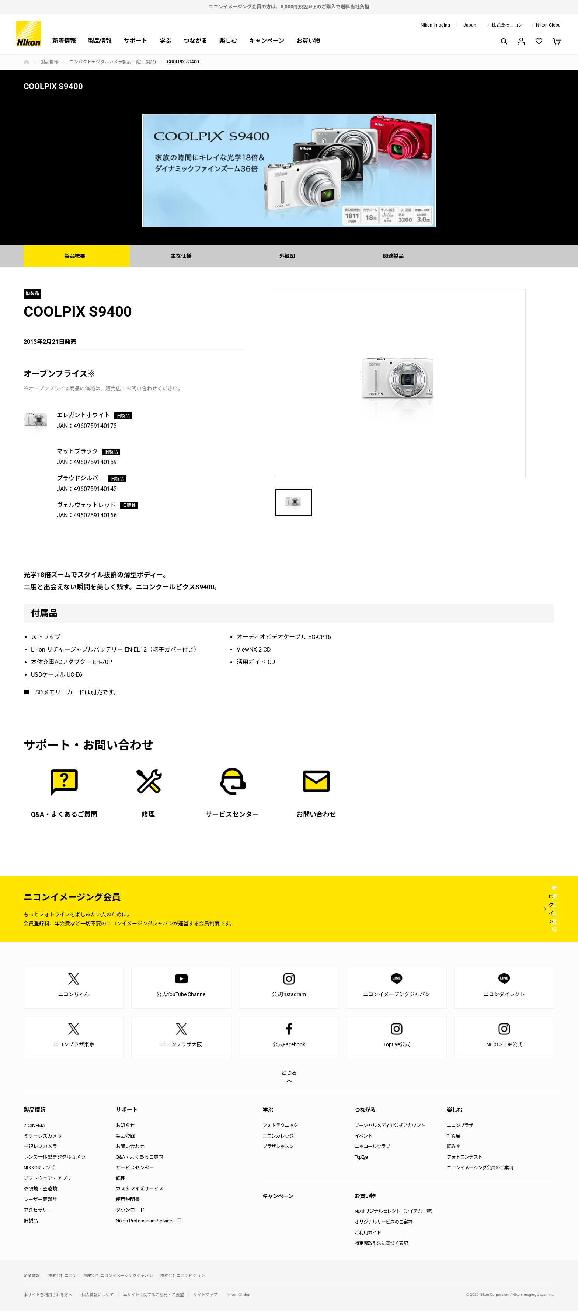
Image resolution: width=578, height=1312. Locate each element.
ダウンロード (130, 1211)
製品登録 (125, 1137)
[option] (289, 170)
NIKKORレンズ (39, 1169)
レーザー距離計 (40, 1201)
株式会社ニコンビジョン (182, 1276)
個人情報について (97, 1296)
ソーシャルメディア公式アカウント (390, 1126)
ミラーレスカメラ (43, 1137)
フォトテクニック (280, 1126)
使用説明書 (128, 1201)
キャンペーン (266, 40)
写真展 (453, 1137)
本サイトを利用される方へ (48, 1296)
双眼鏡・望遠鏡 (40, 1190)
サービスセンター (135, 1169)
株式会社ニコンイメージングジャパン (118, 1276)
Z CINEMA (34, 1126)
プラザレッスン (277, 1148)
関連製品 (395, 255)
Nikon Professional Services (145, 1222)
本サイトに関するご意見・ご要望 (153, 1296)
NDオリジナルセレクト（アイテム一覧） (395, 1212)
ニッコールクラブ (372, 1148)
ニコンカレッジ (277, 1137)
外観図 (289, 255)
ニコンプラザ (460, 1126)
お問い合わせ (130, 1148)
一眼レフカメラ (40, 1148)
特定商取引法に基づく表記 (381, 1244)
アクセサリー (38, 1211)
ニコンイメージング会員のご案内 (480, 1169)
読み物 (453, 1148)
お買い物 (308, 40)
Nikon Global (549, 25)
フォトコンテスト (464, 1158)
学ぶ (165, 40)
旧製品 (31, 1222)
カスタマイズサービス (140, 1190)
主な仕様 (183, 255)
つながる (195, 40)
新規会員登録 (510, 910)
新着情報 (64, 40)
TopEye (361, 1158)
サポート (135, 40)
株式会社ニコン (507, 25)
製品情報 (100, 40)
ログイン (418, 910)
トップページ (26, 62)
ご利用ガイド (368, 1233)
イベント (363, 1137)
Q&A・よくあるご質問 (139, 1158)
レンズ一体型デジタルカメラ (55, 1158)
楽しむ (228, 40)
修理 (120, 1179)
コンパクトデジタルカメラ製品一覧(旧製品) (112, 61)
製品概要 (76, 255)
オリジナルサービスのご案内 (383, 1223)
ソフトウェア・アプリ (48, 1179)
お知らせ (125, 1126)
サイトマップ (205, 1296)
